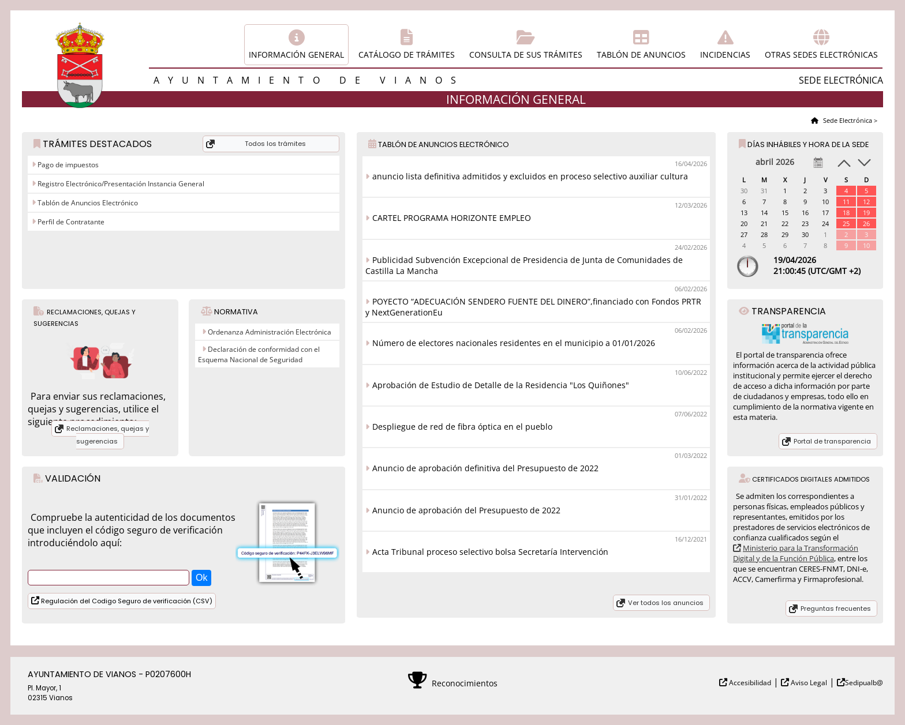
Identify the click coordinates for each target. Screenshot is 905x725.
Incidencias (725, 54)
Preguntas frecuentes (836, 608)
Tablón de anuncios (641, 54)
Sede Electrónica (846, 120)
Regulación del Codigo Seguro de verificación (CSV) (125, 601)
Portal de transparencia (832, 441)
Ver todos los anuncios (666, 602)
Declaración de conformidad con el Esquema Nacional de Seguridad (259, 354)
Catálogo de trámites (406, 54)
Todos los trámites (275, 143)
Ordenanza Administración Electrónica (269, 332)
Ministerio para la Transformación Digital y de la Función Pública (795, 553)
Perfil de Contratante (70, 222)
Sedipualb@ (864, 683)
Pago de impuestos (67, 165)
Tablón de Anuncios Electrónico (87, 203)
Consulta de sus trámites (525, 54)
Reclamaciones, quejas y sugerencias (107, 435)
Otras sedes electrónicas (821, 54)
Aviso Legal (808, 683)
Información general (296, 54)
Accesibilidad (749, 683)
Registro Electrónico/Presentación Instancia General (120, 184)
